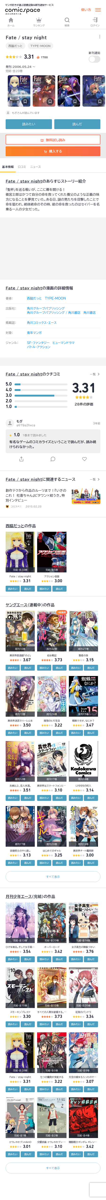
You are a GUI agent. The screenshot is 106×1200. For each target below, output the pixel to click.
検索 (67, 22)
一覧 (93, 374)
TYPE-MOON (41, 45)
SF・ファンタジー (38, 342)
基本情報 (8, 166)
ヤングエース (16, 605)
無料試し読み (53, 140)
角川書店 (89, 312)
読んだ (77, 124)
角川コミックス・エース (42, 322)
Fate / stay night (24, 181)
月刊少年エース (19, 896)
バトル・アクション (38, 347)
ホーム (11, 22)
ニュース (35, 166)
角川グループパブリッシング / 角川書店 (53, 312)
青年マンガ (34, 332)
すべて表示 (53, 876)
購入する (53, 151)
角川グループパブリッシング (46, 308)
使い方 (86, 9)
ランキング (39, 22)
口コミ (22, 166)
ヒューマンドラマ (63, 342)
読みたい (28, 124)
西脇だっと (15, 45)
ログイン (94, 22)
